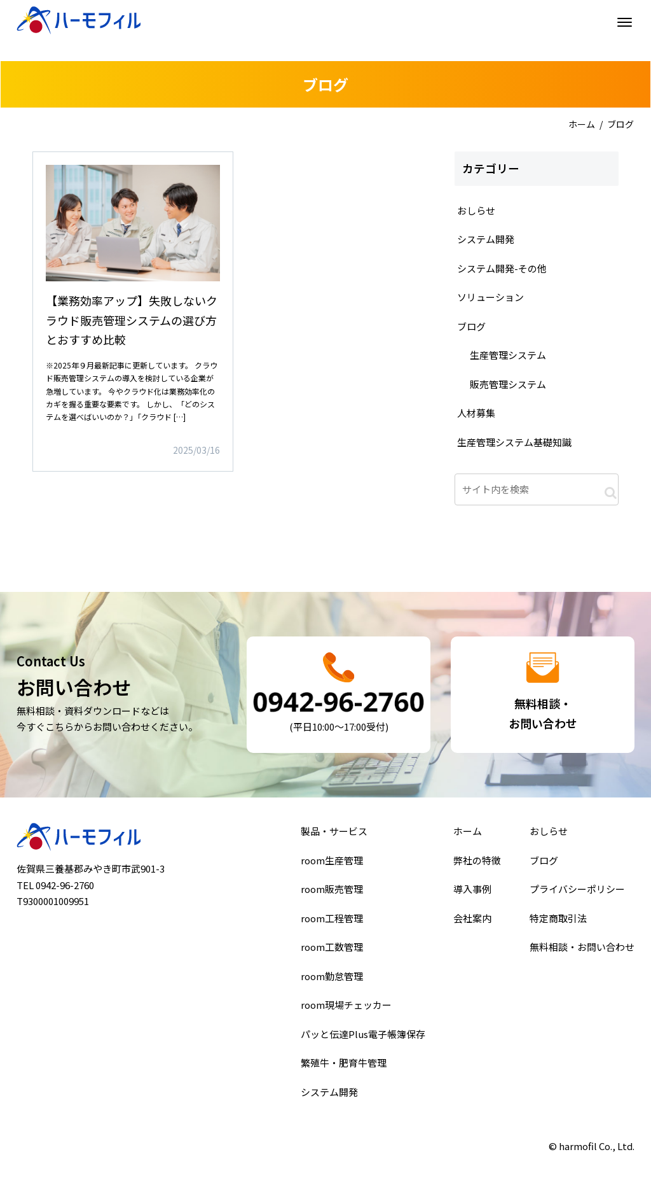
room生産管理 (332, 864)
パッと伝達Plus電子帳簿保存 (362, 1031)
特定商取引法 (559, 919)
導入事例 (473, 892)
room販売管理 (332, 892)
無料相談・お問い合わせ (582, 947)
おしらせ (550, 836)
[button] (611, 492)
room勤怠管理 (332, 975)
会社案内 (473, 919)
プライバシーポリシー (578, 892)
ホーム (581, 124)
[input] (537, 489)
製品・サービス (335, 836)
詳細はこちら (133, 311)
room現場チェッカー (346, 1003)
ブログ (545, 864)
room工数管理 (332, 947)
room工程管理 (332, 919)
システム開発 (330, 1086)
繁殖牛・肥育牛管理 (344, 1059)
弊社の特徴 (477, 864)
